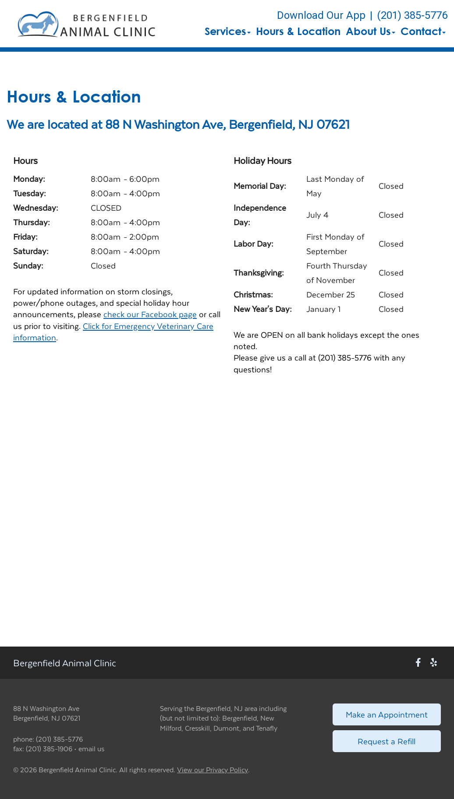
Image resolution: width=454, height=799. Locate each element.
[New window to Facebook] (418, 662)
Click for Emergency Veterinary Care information (113, 331)
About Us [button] (370, 31)
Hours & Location (298, 31)
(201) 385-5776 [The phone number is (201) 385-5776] (412, 15)
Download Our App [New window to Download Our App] (321, 15)
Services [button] (228, 31)
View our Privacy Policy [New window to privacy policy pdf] (212, 770)
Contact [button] (423, 31)
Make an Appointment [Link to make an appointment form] (387, 714)
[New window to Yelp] (433, 662)
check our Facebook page (150, 314)
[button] (86, 23)
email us (91, 748)
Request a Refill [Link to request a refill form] (386, 741)
